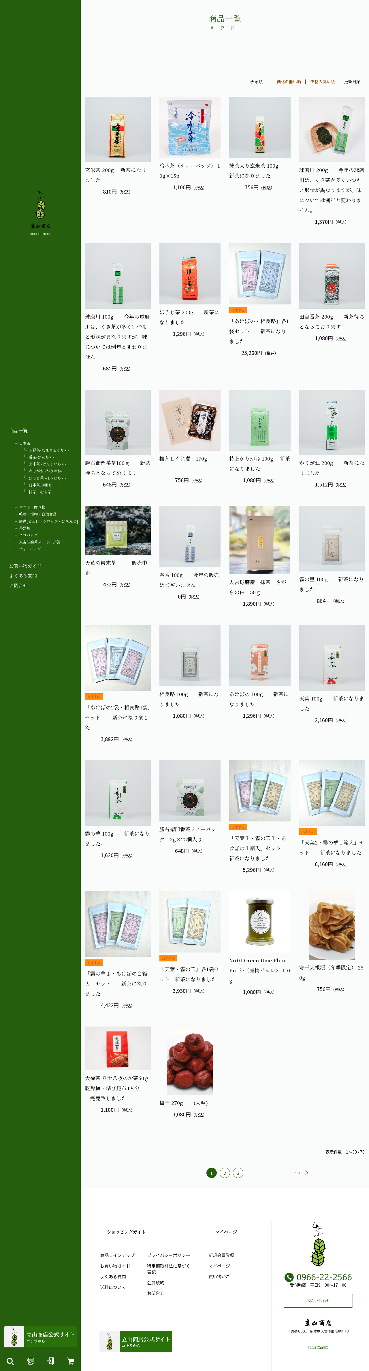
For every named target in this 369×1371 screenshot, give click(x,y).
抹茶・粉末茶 (40, 492)
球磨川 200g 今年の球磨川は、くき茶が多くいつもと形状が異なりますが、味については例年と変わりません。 (331, 190)
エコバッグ (28, 535)
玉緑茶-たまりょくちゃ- (49, 450)
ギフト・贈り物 (32, 507)
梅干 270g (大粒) (183, 1102)
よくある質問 (23, 575)
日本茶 (24, 443)
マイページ (218, 1265)
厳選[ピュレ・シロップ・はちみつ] (48, 521)
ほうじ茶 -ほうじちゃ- (47, 478)
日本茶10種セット (44, 485)
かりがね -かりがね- (46, 471)
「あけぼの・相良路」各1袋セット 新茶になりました (259, 330)
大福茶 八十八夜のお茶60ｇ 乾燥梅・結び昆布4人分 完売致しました (120, 1087)
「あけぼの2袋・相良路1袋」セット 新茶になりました (117, 717)
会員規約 (155, 1282)
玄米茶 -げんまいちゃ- (47, 464)
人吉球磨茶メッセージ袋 (39, 542)
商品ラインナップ (116, 1255)
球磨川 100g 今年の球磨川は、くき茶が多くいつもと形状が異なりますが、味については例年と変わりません (117, 336)
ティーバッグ (30, 549)
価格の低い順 (289, 81)
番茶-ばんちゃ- (41, 457)
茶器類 (24, 528)
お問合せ (18, 585)
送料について (112, 1287)
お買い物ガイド (25, 566)
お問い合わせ (318, 1300)
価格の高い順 (322, 81)
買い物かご (218, 1276)
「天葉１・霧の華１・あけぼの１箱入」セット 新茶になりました (260, 848)
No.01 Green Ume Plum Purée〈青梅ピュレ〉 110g (259, 970)
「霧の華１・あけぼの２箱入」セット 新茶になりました (116, 983)
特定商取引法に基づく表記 (168, 1268)
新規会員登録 (221, 1255)
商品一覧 (18, 430)
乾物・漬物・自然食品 (38, 514)
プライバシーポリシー (168, 1255)
